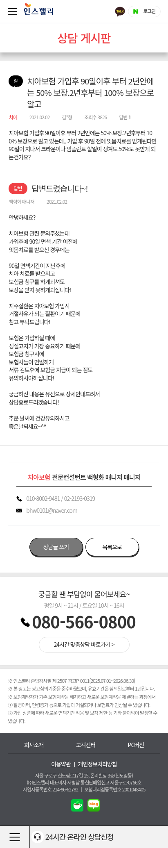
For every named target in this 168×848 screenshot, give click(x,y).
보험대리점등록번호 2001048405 (114, 789)
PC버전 (136, 745)
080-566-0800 (84, 621)
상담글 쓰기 (56, 547)
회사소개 (34, 745)
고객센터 (86, 745)
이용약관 (61, 764)
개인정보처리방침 (97, 764)
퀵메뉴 (14, 11)
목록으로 (112, 547)
